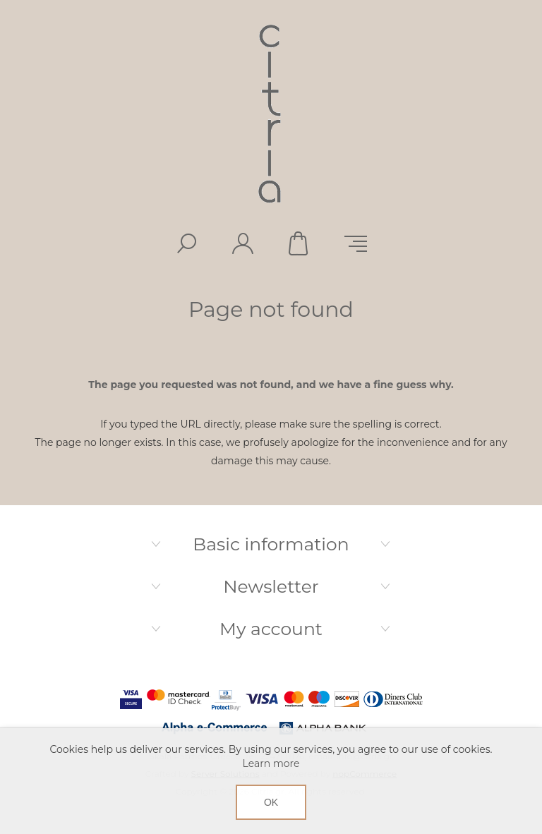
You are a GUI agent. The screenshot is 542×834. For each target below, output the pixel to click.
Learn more (271, 763)
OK (271, 802)
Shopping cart (299, 243)
